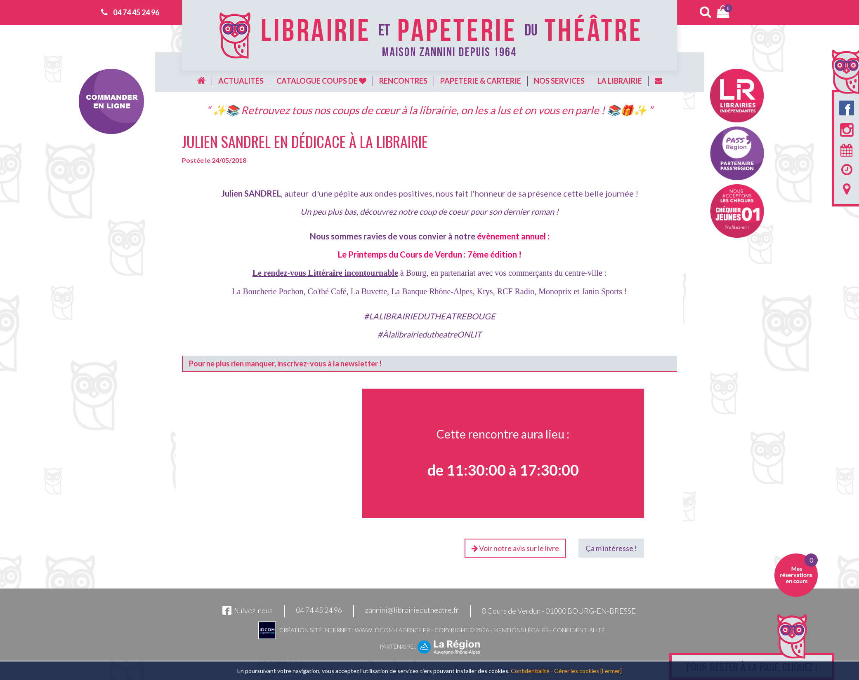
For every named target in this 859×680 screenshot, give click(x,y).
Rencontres (403, 80)
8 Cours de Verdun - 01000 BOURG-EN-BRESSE (559, 610)
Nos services (559, 80)
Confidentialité (579, 629)
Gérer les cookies (576, 670)
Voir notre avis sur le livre (515, 548)
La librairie (619, 80)
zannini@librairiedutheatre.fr (412, 610)
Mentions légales (520, 629)
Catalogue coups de (321, 80)
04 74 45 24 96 (136, 12)
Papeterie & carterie (480, 80)
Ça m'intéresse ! (611, 548)
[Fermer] (611, 670)
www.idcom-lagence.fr (392, 629)
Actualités (241, 80)
